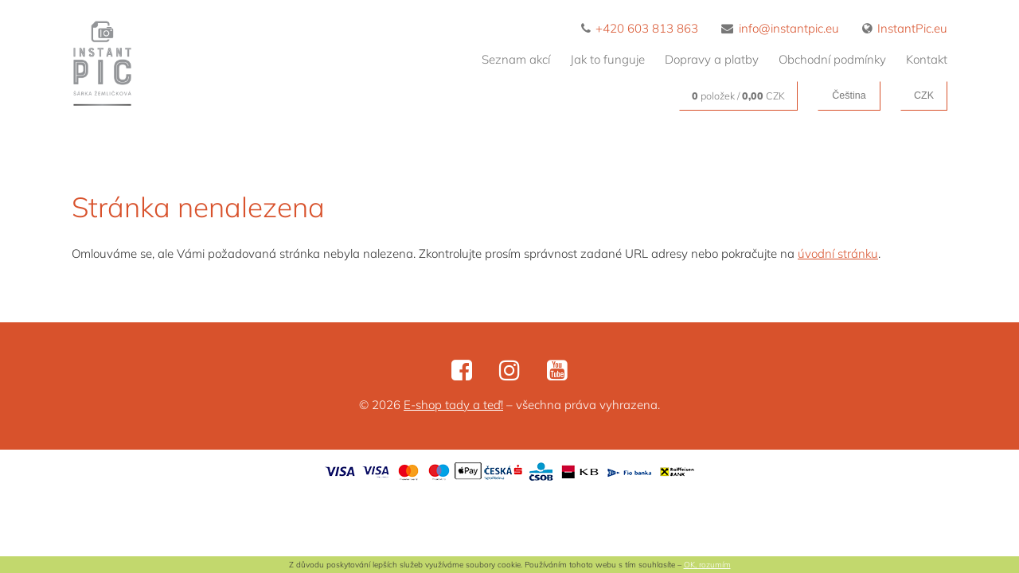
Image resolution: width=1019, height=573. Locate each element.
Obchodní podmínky (832, 59)
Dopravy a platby (712, 59)
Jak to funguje (607, 59)
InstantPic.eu (905, 28)
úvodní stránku (838, 253)
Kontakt (926, 59)
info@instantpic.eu (780, 28)
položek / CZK (738, 95)
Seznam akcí (516, 59)
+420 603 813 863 (640, 28)
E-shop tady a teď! (453, 404)
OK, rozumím (707, 564)
